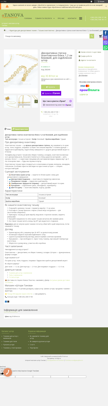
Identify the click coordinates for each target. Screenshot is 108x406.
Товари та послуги (43, 18)
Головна (28, 18)
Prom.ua (65, 356)
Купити (51, 87)
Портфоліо (34, 348)
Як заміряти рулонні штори (40, 341)
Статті (32, 345)
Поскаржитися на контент (55, 360)
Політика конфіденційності (74, 360)
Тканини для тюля (10, 341)
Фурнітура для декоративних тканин (23, 31)
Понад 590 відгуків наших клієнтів (19, 294)
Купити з (52, 93)
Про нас (61, 18)
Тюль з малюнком (15, 275)
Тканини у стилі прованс (12, 348)
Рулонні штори (8, 345)
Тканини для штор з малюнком (20, 273)
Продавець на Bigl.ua (54, 358)
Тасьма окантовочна (46, 31)
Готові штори (14, 277)
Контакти (72, 18)
